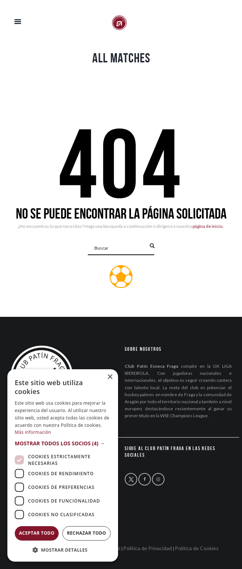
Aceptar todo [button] (36, 533)
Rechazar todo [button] (86, 533)
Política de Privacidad (147, 548)
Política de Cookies (197, 548)
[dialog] (62, 465)
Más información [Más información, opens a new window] (33, 432)
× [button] (110, 377)
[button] (63, 443)
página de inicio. (208, 226)
